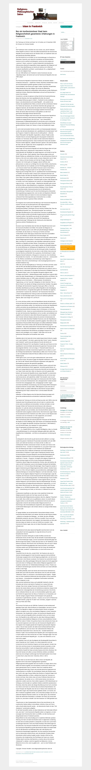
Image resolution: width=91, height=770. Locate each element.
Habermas (62, 238)
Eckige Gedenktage (64, 219)
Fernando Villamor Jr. (31, 762)
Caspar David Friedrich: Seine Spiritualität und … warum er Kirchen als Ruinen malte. (66, 483)
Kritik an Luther (63, 272)
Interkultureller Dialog (65, 243)
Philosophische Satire (65, 320)
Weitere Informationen (65, 416)
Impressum (61, 22)
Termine (62, 333)
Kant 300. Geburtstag (65, 267)
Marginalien (62, 290)
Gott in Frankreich (64, 235)
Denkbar (62, 196)
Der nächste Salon (64, 209)
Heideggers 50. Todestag (66, 410)
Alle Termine (63, 74)
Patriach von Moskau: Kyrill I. (66, 303)
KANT (61, 264)
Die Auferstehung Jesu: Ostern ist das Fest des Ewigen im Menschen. (67, 473)
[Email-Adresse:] (67, 60)
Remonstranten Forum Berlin (66, 325)
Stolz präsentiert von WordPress (24, 761)
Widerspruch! (63, 366)
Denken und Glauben (64, 199)
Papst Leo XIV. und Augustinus (67, 298)
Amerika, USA (63, 161)
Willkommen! (30, 22)
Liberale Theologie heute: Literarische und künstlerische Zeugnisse (66, 285)
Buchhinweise (63, 178)
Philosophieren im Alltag (65, 317)
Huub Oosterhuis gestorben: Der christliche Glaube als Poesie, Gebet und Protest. (67, 490)
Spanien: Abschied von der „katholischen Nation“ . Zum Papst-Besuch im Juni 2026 (66, 111)
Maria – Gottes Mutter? (65, 293)
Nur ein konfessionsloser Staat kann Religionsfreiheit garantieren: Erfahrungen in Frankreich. (35, 33)
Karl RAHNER (63, 269)
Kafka (61, 256)
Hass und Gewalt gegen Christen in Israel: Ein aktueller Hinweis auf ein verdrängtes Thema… (67, 118)
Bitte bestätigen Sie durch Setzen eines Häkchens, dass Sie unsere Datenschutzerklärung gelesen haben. (67, 396)
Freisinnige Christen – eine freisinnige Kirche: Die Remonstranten (66, 230)
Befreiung (62, 164)
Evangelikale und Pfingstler (66, 222)
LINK (68, 422)
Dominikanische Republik (65, 212)
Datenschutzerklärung (65, 458)
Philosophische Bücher (27, 753)
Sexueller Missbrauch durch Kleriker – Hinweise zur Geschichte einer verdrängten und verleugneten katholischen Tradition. (67, 499)
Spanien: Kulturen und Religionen (67, 328)
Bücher (50, 22)
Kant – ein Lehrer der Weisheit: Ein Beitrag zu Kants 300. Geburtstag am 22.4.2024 (67, 516)
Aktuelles (44, 22)
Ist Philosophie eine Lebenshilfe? (67, 251)
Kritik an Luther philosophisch (66, 275)
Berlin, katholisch (64, 172)
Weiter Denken (63, 363)
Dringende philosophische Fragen (67, 214)
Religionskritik (63, 322)
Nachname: (62, 386)
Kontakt (55, 22)
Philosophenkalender (64, 309)
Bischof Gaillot (63, 175)
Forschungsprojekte (64, 225)
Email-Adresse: (63, 390)
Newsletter (38, 22)
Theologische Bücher (64, 183)
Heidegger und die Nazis (65, 240)
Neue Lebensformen (64, 295)
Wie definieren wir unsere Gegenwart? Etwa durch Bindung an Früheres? (67, 124)
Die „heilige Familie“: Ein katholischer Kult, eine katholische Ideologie (67, 94)
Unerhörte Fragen (66, 26)
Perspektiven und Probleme (66, 306)
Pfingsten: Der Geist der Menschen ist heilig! (66, 427)
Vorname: (62, 381)
